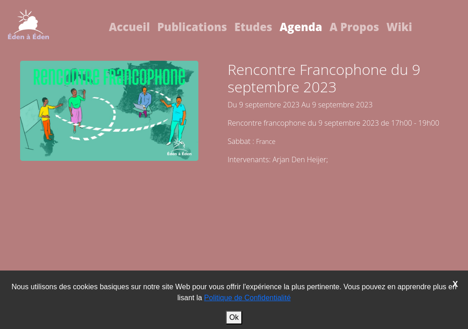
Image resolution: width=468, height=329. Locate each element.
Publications (192, 26)
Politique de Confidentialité (247, 298)
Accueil (129, 26)
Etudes (253, 26)
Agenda (301, 26)
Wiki (399, 26)
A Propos (354, 26)
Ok (234, 317)
